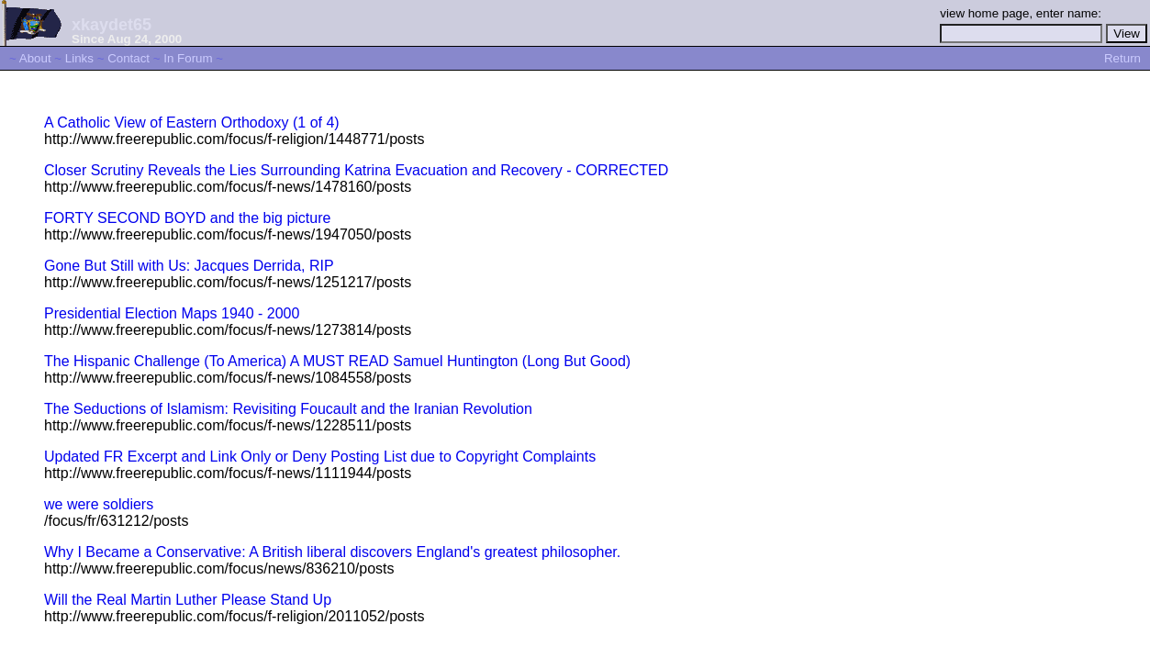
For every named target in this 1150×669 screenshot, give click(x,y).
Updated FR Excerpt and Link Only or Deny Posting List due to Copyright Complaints (320, 456)
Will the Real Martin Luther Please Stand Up (187, 600)
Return (1122, 58)
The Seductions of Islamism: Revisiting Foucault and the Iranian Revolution (288, 409)
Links (79, 58)
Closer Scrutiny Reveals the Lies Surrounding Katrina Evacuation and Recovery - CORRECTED (356, 170)
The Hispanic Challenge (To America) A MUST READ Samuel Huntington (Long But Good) (337, 361)
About (35, 58)
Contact (128, 58)
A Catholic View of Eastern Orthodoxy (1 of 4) (192, 122)
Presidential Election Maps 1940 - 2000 (171, 313)
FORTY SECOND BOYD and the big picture (187, 218)
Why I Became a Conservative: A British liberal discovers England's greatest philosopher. (332, 552)
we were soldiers (98, 504)
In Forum (187, 58)
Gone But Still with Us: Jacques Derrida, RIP (189, 265)
